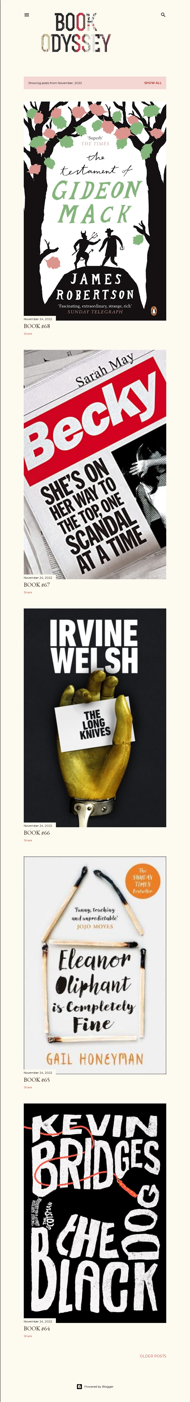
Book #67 (37, 584)
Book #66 (37, 832)
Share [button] (28, 333)
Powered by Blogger (95, 1387)
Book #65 (37, 1079)
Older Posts (153, 1356)
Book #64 (37, 1328)
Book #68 (37, 326)
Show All (153, 83)
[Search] (163, 14)
